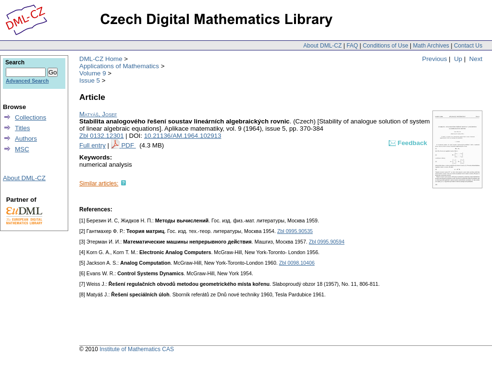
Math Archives (431, 45)
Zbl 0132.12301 (101, 135)
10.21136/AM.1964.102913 (182, 135)
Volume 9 (92, 73)
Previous (434, 58)
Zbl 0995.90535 (295, 231)
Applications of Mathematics (119, 66)
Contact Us (468, 45)
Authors (26, 138)
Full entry (92, 145)
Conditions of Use (385, 45)
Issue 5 (89, 80)
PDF (128, 145)
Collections (30, 117)
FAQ (352, 45)
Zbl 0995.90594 (326, 242)
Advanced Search (27, 81)
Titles (22, 128)
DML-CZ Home (101, 58)
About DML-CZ (322, 45)
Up (458, 58)
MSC (22, 149)
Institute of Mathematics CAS (136, 349)
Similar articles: (98, 183)
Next (475, 58)
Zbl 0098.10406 (297, 263)
